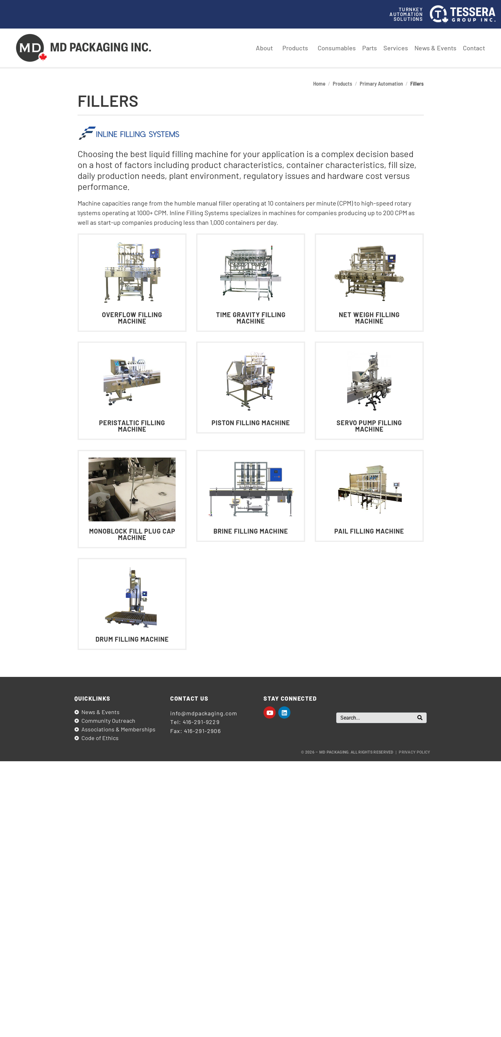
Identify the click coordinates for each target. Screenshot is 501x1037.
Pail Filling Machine (369, 531)
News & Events (435, 48)
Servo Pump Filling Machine (369, 426)
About (266, 48)
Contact (474, 48)
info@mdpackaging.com (203, 713)
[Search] (419, 718)
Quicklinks (92, 698)
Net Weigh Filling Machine (369, 318)
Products (296, 48)
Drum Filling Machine (132, 639)
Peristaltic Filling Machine (132, 426)
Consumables (337, 48)
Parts (369, 48)
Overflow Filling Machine (132, 318)
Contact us (189, 698)
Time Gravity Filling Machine (250, 318)
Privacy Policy (414, 752)
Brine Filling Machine (250, 531)
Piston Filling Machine (250, 423)
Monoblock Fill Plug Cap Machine (132, 534)
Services (395, 48)
